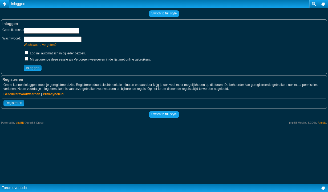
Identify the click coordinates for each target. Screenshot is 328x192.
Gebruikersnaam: (14, 30)
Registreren (14, 103)
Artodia (322, 122)
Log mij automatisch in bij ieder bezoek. (55, 53)
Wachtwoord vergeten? (40, 45)
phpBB (20, 122)
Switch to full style (164, 13)
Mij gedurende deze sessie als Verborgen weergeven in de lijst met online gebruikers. (88, 59)
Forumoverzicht (14, 188)
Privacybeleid (53, 94)
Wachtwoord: (11, 38)
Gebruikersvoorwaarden (21, 94)
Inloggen (18, 4)
